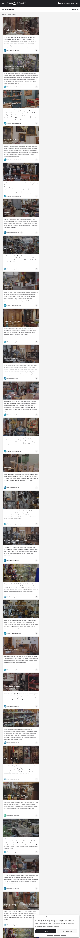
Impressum (63, 935)
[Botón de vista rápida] (36, 50)
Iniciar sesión (63, 3)
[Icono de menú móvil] (3, 3)
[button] (76, 917)
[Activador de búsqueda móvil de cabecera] (77, 3)
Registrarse (71, 3)
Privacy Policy (57, 935)
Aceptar (45, 931)
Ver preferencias (67, 931)
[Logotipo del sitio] (16, 3)
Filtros (75, 9)
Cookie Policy (50, 935)
